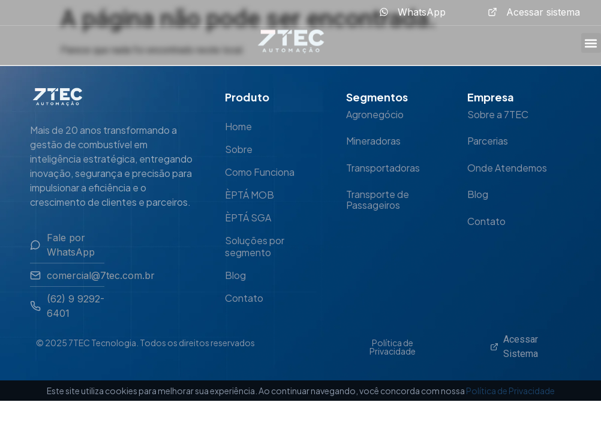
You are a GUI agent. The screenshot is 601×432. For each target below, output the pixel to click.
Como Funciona (260, 172)
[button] (591, 43)
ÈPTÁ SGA (248, 217)
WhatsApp (422, 12)
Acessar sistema (543, 12)
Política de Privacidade (392, 346)
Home (238, 126)
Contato (244, 298)
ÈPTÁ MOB (249, 194)
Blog (235, 275)
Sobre (239, 149)
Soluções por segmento (254, 246)
